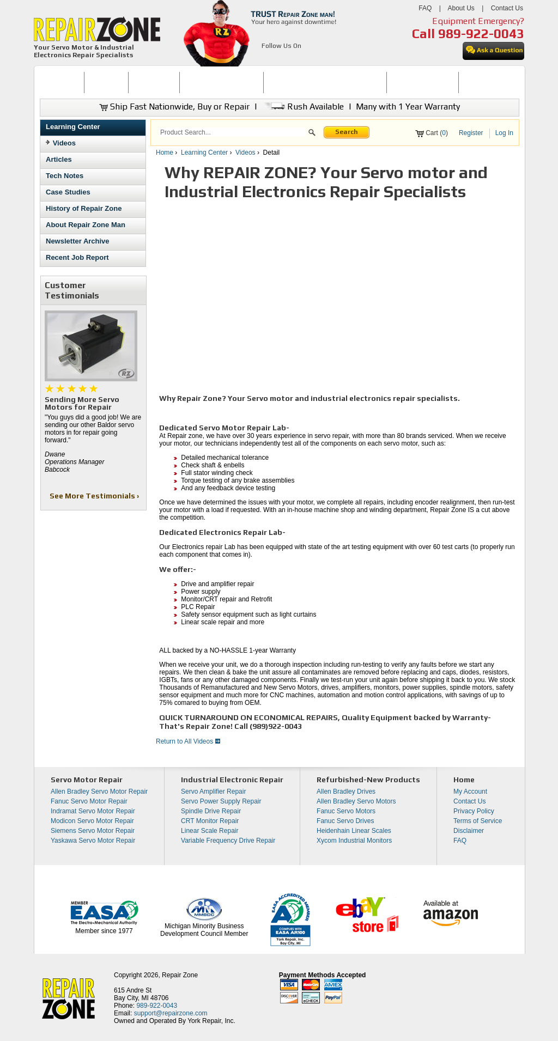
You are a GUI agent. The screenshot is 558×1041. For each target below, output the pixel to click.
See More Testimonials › (95, 495)
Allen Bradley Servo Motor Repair (99, 791)
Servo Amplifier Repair (213, 791)
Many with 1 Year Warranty (408, 106)
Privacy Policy (473, 811)
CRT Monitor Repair (210, 821)
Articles (59, 159)
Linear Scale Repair (209, 831)
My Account (470, 791)
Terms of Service (477, 821)
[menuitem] (62, 82)
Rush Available (303, 106)
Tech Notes (64, 176)
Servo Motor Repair (87, 779)
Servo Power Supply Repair (221, 801)
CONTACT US (484, 82)
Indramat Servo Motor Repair (93, 811)
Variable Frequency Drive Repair (228, 840)
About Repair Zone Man (85, 225)
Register (471, 133)
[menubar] (275, 82)
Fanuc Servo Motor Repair (89, 801)
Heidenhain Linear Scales (354, 831)
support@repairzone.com (171, 1013)
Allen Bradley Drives (346, 791)
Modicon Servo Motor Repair (92, 821)
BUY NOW (106, 82)
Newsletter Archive (78, 241)
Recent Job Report (77, 257)
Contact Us (507, 8)
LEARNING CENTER (422, 82)
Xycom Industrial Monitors (354, 840)
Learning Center (73, 127)
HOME (61, 82)
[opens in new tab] (268, 59)
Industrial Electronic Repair (232, 779)
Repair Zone (180, 975)
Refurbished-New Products (368, 779)
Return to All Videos (188, 741)
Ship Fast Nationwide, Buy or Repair (174, 106)
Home (164, 152)
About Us (460, 8)
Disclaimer (468, 831)
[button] (312, 134)
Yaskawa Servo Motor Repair (93, 840)
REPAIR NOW (154, 82)
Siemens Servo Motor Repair (93, 831)
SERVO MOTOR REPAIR (221, 82)
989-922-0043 (481, 33)
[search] (232, 132)
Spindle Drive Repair (211, 811)
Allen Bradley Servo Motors (356, 801)
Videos (64, 143)
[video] (311, 300)
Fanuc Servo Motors (346, 811)
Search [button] (346, 132)
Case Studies (68, 192)
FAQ (425, 8)
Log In (504, 133)
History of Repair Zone (84, 208)
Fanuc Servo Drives (345, 821)
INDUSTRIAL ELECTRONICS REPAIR (325, 82)
